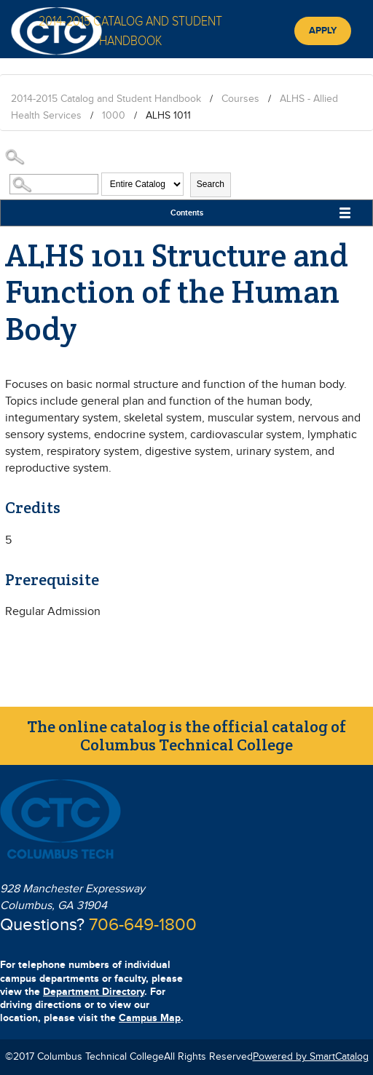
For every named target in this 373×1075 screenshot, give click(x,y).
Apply (323, 30)
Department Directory (93, 991)
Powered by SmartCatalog (311, 1057)
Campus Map (150, 1018)
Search (210, 184)
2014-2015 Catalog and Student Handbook (106, 99)
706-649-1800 (143, 925)
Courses (240, 99)
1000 (113, 116)
